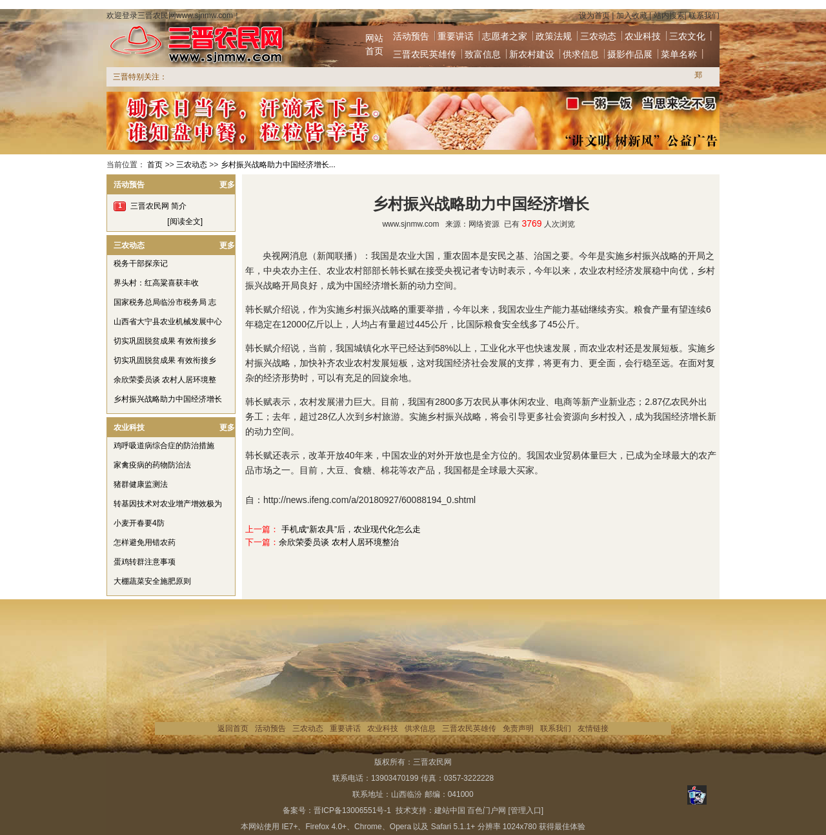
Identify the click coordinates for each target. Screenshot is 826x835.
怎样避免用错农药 (145, 542)
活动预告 (411, 36)
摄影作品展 (629, 54)
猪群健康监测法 (141, 484)
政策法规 (554, 36)
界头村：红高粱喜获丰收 (156, 282)
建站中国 (449, 810)
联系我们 (704, 15)
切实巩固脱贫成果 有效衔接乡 (165, 340)
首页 (155, 164)
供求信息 (581, 54)
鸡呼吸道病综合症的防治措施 (164, 445)
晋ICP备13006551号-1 (352, 810)
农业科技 (643, 36)
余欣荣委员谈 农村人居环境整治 (339, 542)
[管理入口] (525, 810)
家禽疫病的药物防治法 (152, 464)
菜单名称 (679, 54)
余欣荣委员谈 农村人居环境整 (165, 379)
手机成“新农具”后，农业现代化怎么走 (351, 529)
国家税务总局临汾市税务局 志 (165, 302)
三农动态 (598, 36)
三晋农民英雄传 (424, 54)
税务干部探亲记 (141, 263)
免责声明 (518, 728)
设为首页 (594, 15)
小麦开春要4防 (139, 523)
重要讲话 (456, 36)
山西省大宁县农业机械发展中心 (168, 321)
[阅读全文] (185, 221)
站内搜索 (669, 15)
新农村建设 (531, 54)
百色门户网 (486, 810)
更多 (227, 184)
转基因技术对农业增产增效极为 (168, 503)
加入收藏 (631, 15)
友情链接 (593, 728)
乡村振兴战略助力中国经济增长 (168, 399)
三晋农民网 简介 (158, 206)
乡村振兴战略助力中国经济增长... (278, 164)
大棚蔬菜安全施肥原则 (152, 581)
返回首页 (232, 728)
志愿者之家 (504, 36)
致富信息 (483, 54)
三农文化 (687, 36)
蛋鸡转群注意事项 (145, 561)
